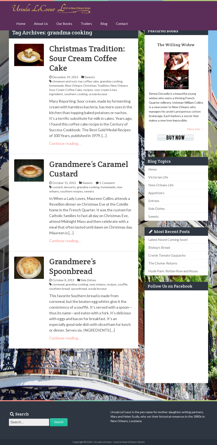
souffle (122, 284)
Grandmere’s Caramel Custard (88, 169)
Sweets (90, 77)
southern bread (59, 288)
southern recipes (71, 191)
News (152, 169)
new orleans (97, 284)
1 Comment (107, 183)
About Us (41, 23)
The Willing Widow (175, 44)
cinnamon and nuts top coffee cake (75, 81)
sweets (89, 191)
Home (20, 23)
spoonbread (79, 288)
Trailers (86, 23)
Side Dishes (88, 280)
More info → (195, 129)
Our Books (64, 23)
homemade (56, 85)
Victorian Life (158, 177)
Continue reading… (65, 143)
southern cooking (76, 94)
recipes (88, 90)
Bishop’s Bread (159, 247)
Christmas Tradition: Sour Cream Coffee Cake (87, 58)
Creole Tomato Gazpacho (167, 255)
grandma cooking (111, 81)
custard (57, 187)
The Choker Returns (162, 263)
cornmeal (58, 284)
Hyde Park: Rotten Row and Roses (173, 271)
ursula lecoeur (98, 94)
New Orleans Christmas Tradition (87, 85)
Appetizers (156, 193)
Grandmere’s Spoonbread (72, 266)
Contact (122, 23)
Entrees (153, 201)
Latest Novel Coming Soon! (168, 239)
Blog (103, 23)
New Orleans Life (161, 185)
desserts (70, 187)
